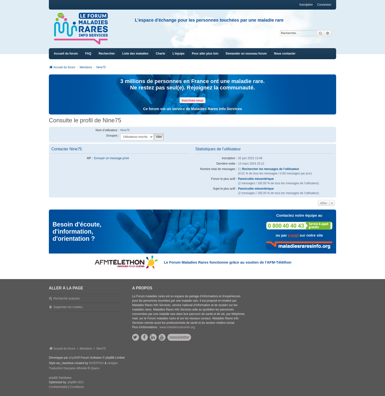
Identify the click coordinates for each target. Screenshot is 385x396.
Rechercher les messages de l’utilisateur (270, 169)
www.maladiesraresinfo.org (177, 327)
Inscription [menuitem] (306, 4)
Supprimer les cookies (67, 307)
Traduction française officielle (68, 368)
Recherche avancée (66, 298)
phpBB (73, 357)
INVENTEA (96, 363)
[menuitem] (135, 53)
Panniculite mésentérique (256, 179)
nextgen (112, 363)
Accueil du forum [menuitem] (66, 53)
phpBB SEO (76, 382)
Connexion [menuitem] (324, 4)
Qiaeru (95, 368)
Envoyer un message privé (111, 158)
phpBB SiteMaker (60, 378)
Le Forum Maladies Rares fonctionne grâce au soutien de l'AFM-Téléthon (227, 262)
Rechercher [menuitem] (107, 53)
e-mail (293, 235)
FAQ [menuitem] (88, 53)
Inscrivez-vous (193, 100)
